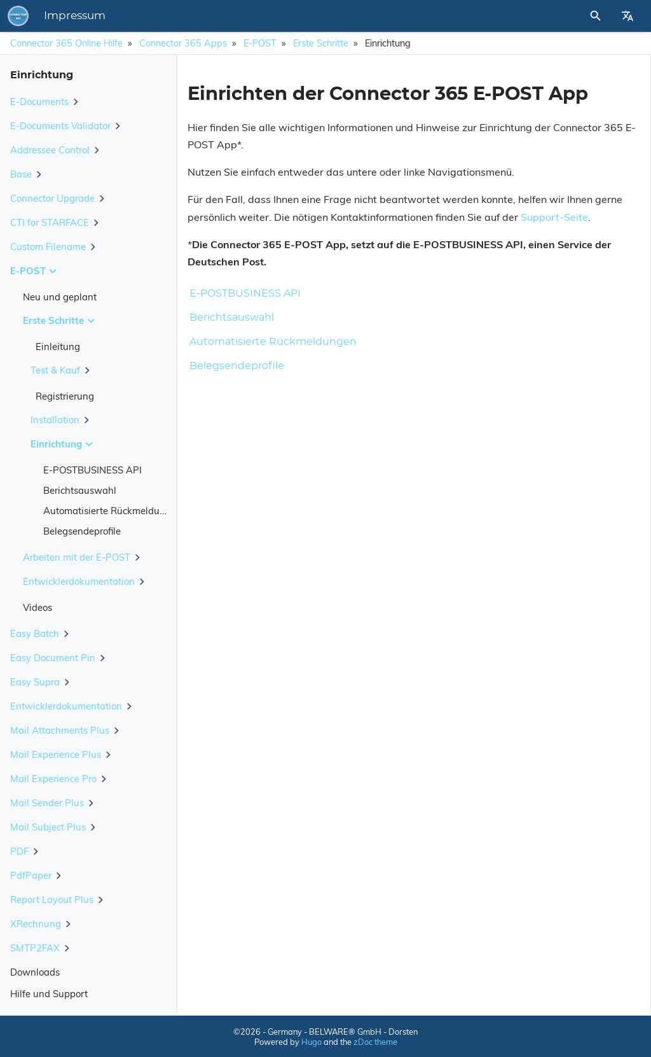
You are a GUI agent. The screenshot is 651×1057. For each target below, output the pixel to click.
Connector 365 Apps (183, 43)
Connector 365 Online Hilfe (66, 43)
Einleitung (58, 346)
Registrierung (65, 396)
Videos (37, 607)
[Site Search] (561, 16)
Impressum (251, 16)
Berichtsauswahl (79, 490)
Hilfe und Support (49, 994)
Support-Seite (554, 217)
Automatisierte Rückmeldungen (112, 511)
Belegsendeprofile (82, 531)
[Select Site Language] (627, 16)
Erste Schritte (320, 43)
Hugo (311, 1042)
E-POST (260, 43)
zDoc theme (375, 1042)
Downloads (35, 972)
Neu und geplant (60, 297)
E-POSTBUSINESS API (92, 470)
